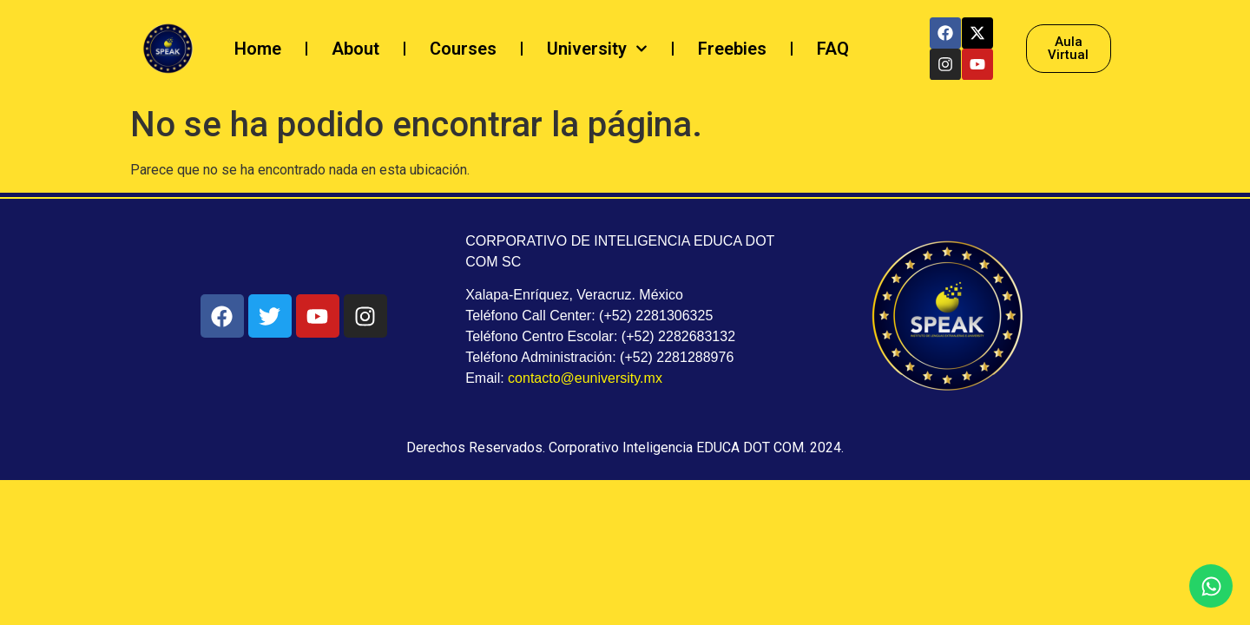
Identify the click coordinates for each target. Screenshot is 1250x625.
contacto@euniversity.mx (585, 378)
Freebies (732, 48)
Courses (463, 48)
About (355, 48)
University (597, 48)
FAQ (833, 48)
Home (257, 48)
